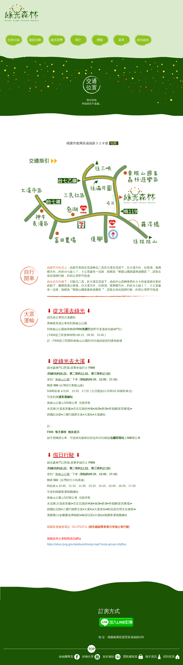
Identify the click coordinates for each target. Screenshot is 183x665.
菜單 (121, 40)
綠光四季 (57, 40)
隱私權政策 (133, 657)
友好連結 (112, 657)
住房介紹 (13, 40)
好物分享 (91, 657)
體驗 (100, 40)
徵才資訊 (153, 657)
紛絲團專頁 (69, 657)
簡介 (78, 40)
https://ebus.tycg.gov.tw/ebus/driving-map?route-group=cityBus (87, 544)
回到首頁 (171, 657)
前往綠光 (143, 40)
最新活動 (35, 40)
